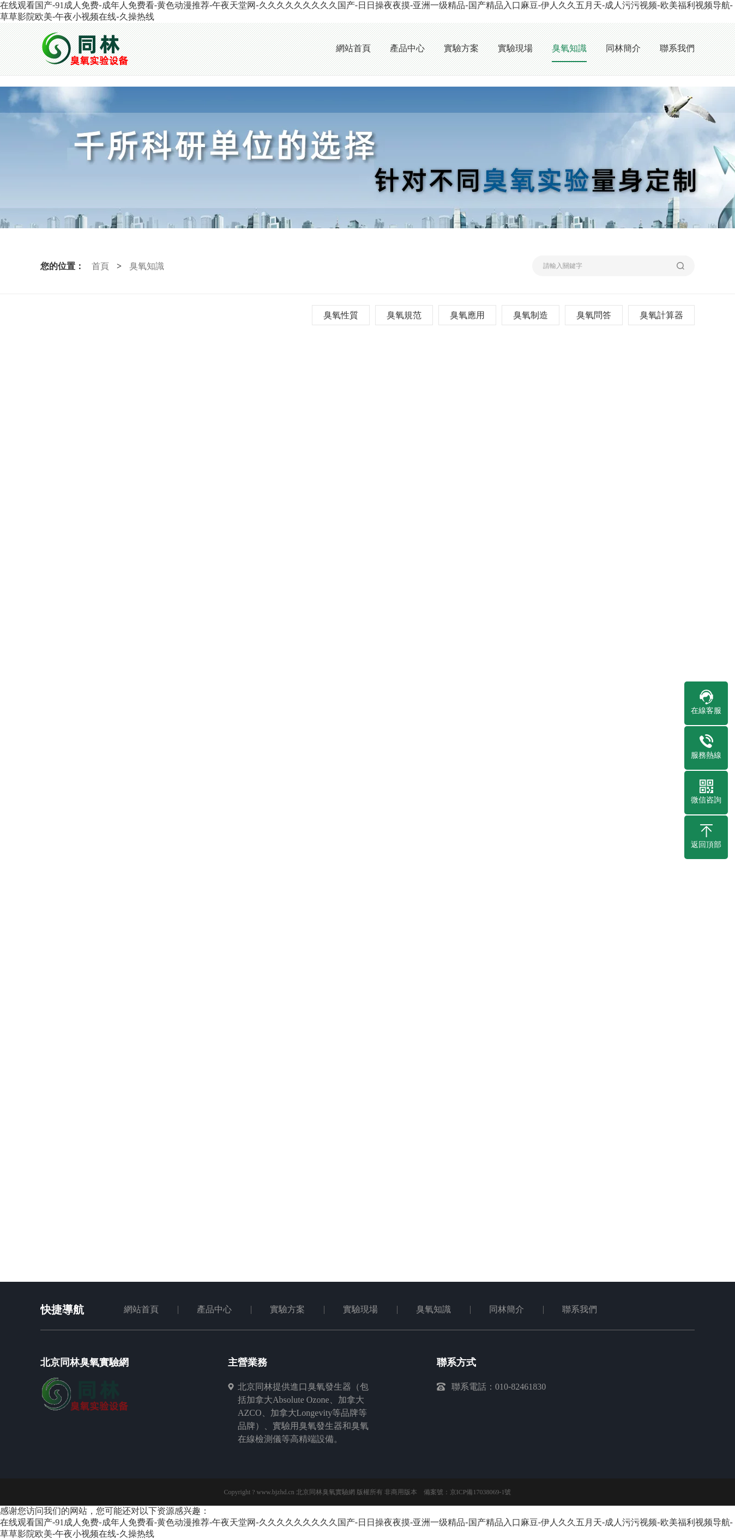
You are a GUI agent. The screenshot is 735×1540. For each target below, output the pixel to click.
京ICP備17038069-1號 (480, 1492)
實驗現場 (360, 1309)
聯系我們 (579, 1309)
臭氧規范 (404, 315)
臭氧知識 (146, 266)
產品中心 (214, 1309)
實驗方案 (287, 1309)
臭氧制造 (530, 315)
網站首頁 (141, 1309)
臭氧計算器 (661, 315)
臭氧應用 (467, 315)
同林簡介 (506, 1309)
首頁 (100, 266)
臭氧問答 (593, 315)
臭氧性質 (340, 315)
